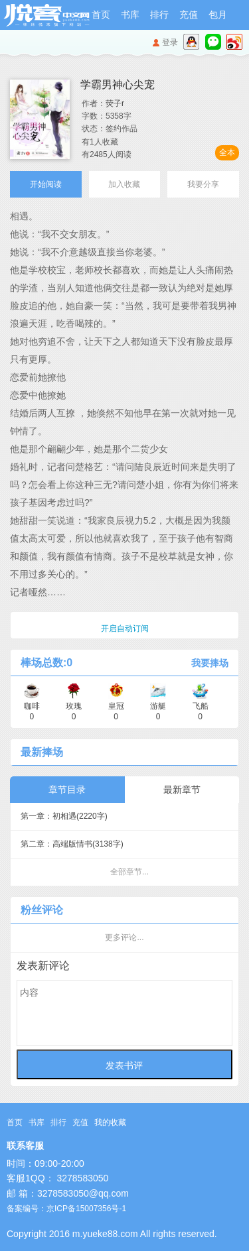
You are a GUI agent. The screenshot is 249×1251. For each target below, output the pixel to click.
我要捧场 (209, 663)
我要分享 (203, 184)
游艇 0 (158, 706)
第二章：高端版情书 (72, 844)
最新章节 (182, 789)
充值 (188, 14)
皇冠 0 (116, 706)
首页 (101, 14)
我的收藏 (110, 1122)
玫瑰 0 (74, 706)
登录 (170, 42)
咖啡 (32, 706)
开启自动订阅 (125, 628)
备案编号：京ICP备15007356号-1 (66, 1208)
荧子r (115, 103)
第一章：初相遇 (64, 816)
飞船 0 (200, 706)
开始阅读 (46, 184)
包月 (217, 14)
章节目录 (67, 789)
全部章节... (129, 871)
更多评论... (124, 937)
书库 (130, 14)
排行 (159, 14)
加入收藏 (124, 184)
